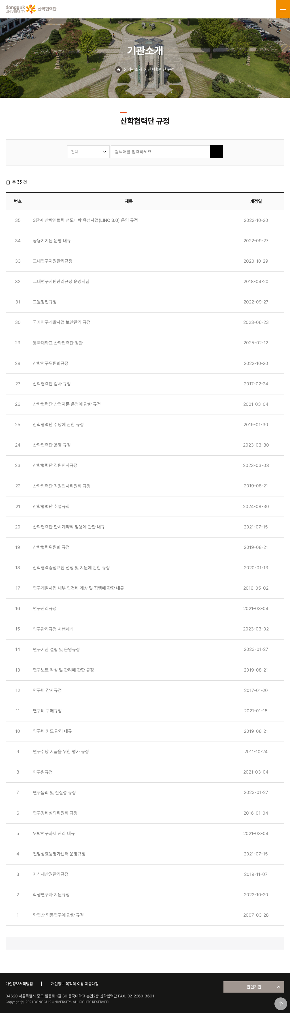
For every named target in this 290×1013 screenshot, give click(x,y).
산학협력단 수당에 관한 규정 (58, 424)
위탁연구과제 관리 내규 (54, 833)
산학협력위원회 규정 (51, 547)
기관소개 (134, 69)
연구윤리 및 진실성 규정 (54, 792)
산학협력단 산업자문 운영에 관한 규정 (67, 404)
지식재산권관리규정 (51, 874)
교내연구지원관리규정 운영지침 (61, 281)
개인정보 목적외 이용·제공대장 (75, 984)
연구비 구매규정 (47, 710)
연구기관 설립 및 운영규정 (56, 649)
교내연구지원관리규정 (52, 261)
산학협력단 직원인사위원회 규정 (62, 486)
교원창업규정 (45, 302)
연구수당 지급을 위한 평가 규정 (61, 751)
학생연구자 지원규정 (51, 894)
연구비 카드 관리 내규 (52, 731)
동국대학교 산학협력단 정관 (58, 343)
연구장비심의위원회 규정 (55, 813)
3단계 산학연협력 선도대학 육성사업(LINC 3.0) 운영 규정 (85, 220)
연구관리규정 (45, 608)
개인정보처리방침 (19, 984)
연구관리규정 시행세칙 (53, 629)
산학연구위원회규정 (51, 363)
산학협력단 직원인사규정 (55, 465)
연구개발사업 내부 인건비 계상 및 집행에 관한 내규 (78, 588)
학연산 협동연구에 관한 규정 (58, 915)
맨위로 (280, 1003)
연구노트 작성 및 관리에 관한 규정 (63, 670)
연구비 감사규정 (47, 690)
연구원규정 (43, 772)
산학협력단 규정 (161, 69)
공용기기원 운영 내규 (52, 240)
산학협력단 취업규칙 (51, 506)
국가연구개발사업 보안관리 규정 (62, 322)
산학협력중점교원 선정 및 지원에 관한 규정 (71, 567)
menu (283, 9)
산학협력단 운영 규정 (52, 445)
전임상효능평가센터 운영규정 (59, 854)
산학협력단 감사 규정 (52, 383)
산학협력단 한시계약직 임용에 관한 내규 (69, 527)
